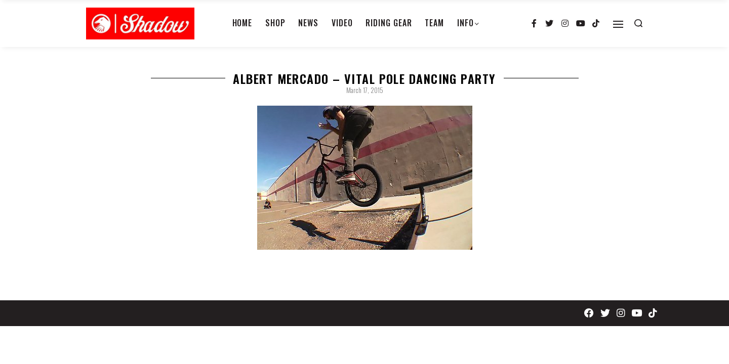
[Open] (618, 24)
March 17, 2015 (364, 90)
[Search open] (638, 23)
